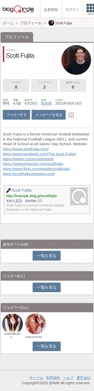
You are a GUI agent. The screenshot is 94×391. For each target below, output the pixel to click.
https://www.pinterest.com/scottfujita (33, 164)
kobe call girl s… (13, 335)
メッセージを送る (48, 115)
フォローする (16, 115)
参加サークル (73, 85)
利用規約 (53, 378)
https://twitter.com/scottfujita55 (28, 159)
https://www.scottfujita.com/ (26, 149)
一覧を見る (46, 256)
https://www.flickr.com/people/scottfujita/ (36, 169)
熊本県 (46, 103)
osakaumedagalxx (35, 336)
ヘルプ (68, 378)
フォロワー (44, 85)
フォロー (16, 85)
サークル (36, 378)
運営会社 (83, 378)
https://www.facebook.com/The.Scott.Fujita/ (39, 154)
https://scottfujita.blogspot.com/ (29, 174)
